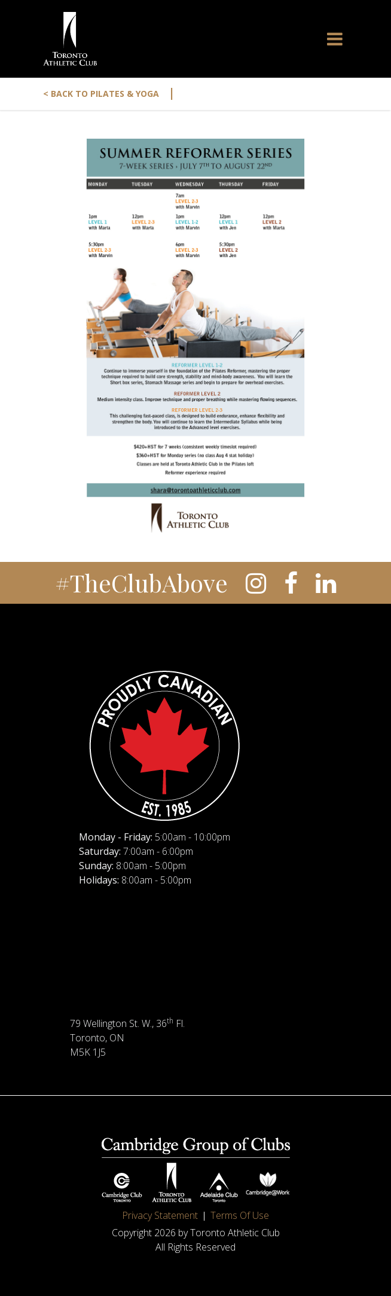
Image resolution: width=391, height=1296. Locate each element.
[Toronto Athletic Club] (70, 39)
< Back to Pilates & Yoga (109, 94)
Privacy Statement (160, 1215)
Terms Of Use (239, 1215)
